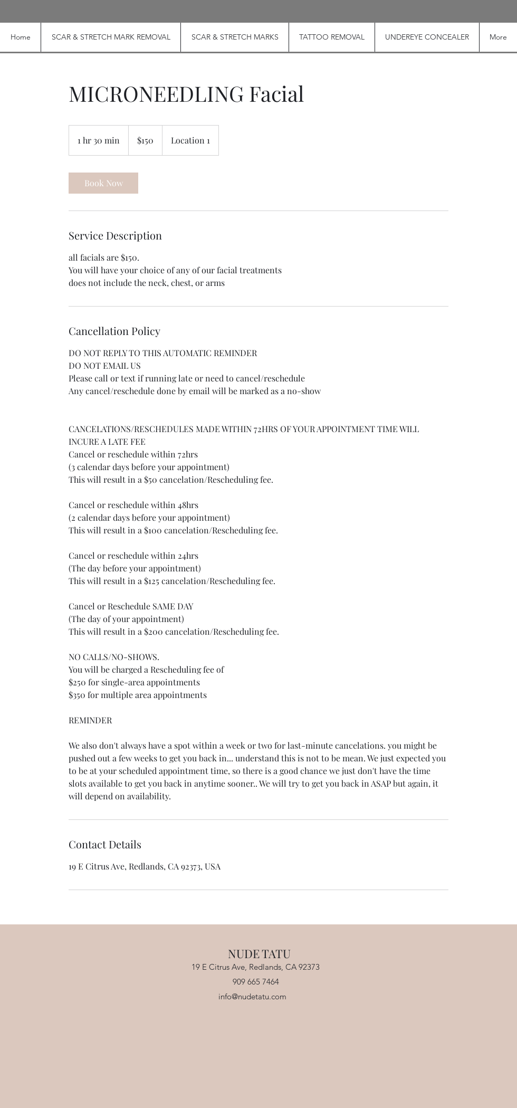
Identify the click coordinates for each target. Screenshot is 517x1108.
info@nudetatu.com (252, 996)
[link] (103, 183)
